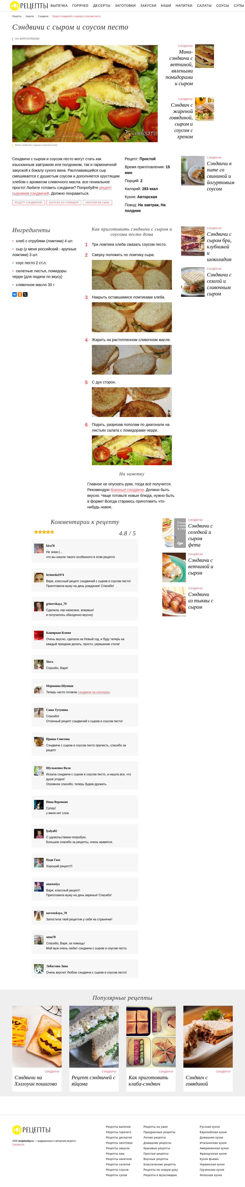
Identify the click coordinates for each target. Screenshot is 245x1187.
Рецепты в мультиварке (160, 1175)
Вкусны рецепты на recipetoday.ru (29, 6)
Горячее (80, 5)
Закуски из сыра (97, 202)
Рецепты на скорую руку (161, 1169)
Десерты (101, 5)
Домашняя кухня (211, 1137)
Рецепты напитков (119, 1159)
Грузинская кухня (212, 1169)
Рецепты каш (115, 1153)
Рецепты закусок (118, 1148)
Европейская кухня (213, 1132)
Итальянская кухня (213, 1142)
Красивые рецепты (157, 1148)
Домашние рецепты (157, 1142)
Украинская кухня (212, 1164)
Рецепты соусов (117, 1169)
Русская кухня (210, 1126)
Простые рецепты (156, 1153)
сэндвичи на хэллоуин (94, 692)
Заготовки (125, 5)
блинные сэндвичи (127, 490)
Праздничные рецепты (159, 1132)
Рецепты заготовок (119, 1142)
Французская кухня (213, 1153)
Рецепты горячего (118, 1132)
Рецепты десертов (119, 1137)
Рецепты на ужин (156, 1126)
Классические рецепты (160, 1164)
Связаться (18, 1144)
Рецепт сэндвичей (28, 202)
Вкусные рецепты (156, 1159)
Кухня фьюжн (209, 1159)
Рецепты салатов (118, 1164)
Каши (166, 5)
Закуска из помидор (64, 202)
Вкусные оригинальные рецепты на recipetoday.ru (31, 1130)
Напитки (184, 5)
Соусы (222, 5)
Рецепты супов (116, 1175)
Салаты (204, 5)
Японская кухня (211, 1175)
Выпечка (59, 5)
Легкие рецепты (155, 1137)
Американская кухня (214, 1148)
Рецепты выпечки (118, 1126)
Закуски (148, 5)
